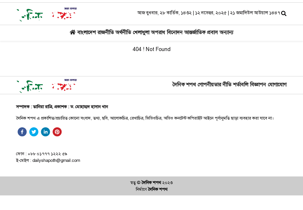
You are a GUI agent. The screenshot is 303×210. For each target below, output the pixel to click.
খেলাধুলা (141, 33)
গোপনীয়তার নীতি (214, 85)
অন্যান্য (226, 33)
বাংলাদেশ (86, 33)
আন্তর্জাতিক (194, 33)
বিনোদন (175, 33)
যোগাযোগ (277, 85)
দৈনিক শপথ (184, 84)
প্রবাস (212, 33)
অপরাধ (158, 33)
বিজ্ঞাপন (258, 85)
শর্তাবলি (240, 85)
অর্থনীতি (123, 33)
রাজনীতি (105, 33)
